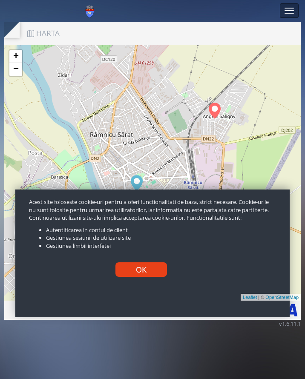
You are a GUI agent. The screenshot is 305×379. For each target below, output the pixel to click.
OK (141, 269)
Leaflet (250, 297)
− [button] (16, 69)
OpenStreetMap (282, 297)
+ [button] (16, 56)
